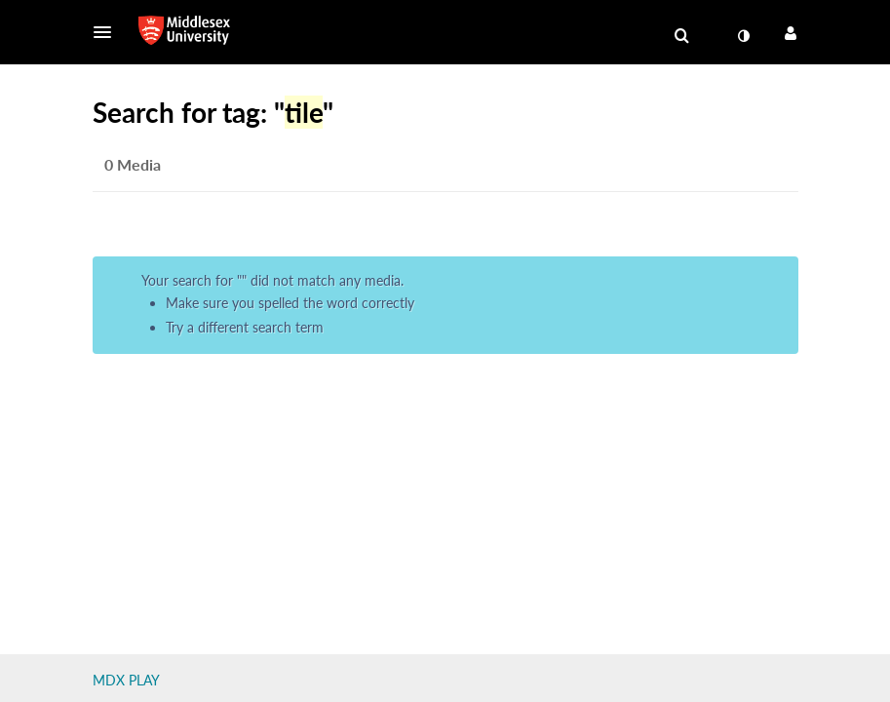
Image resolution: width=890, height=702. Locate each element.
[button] (108, 32)
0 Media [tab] (132, 164)
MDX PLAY (126, 680)
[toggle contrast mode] (743, 36)
